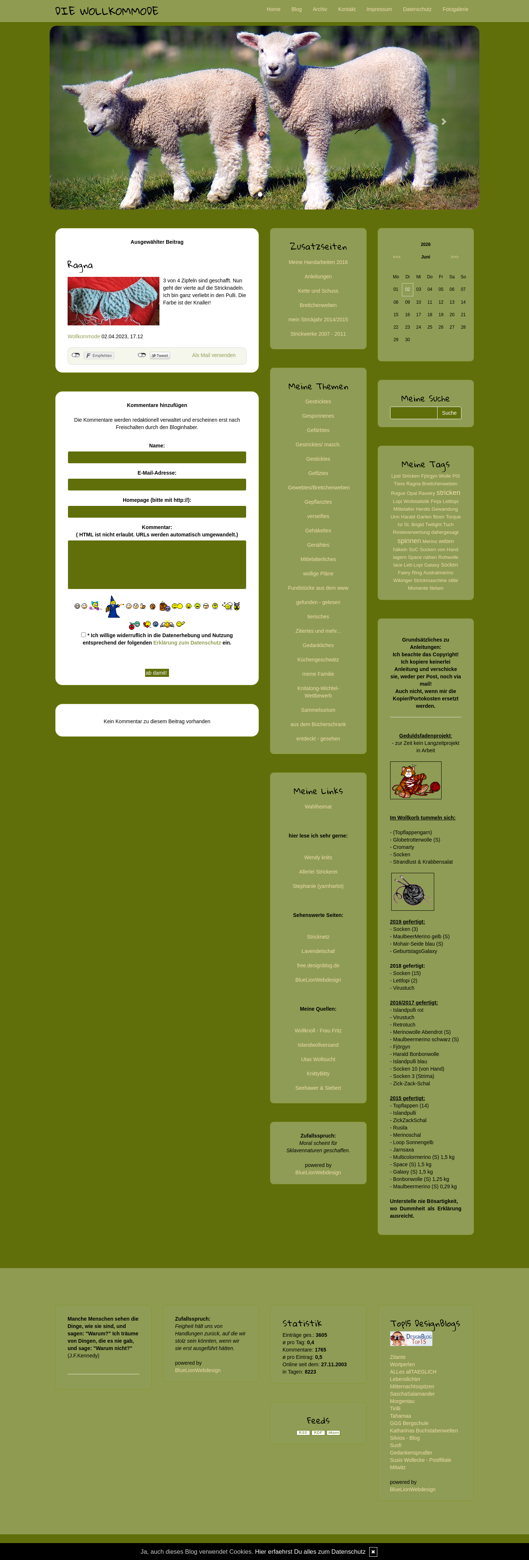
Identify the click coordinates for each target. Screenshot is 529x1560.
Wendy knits (318, 857)
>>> (454, 257)
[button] (82, 118)
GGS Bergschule (409, 1423)
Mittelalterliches (318, 559)
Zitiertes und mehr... (318, 631)
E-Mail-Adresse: (157, 473)
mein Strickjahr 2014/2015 (318, 319)
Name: (157, 446)
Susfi (396, 1445)
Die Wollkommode (107, 11)
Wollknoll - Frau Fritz (318, 1031)
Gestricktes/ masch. (318, 444)
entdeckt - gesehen (318, 739)
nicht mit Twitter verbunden (142, 355)
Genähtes (318, 545)
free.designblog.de (318, 965)
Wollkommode (84, 336)
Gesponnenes (318, 416)
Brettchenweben (318, 305)
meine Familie (318, 674)
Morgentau (402, 1401)
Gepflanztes (318, 502)
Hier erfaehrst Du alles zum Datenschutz (310, 1551)
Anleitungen (318, 276)
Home (273, 9)
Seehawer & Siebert (318, 1088)
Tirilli (395, 1408)
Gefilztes (318, 473)
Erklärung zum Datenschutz (187, 643)
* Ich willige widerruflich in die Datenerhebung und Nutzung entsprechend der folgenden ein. (157, 639)
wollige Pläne (318, 573)
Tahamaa (400, 1416)
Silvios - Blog (405, 1438)
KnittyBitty (318, 1074)
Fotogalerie (455, 9)
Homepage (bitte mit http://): (157, 500)
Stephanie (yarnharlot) (318, 886)
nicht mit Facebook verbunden (76, 355)
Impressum (379, 9)
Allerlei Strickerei (318, 872)
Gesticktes (318, 459)
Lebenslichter (405, 1379)
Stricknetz (318, 937)
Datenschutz (417, 9)
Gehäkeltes (318, 530)
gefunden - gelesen (318, 602)
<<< (397, 257)
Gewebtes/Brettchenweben (319, 487)
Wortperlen (402, 1364)
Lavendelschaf (318, 951)
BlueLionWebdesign (318, 980)
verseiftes (318, 516)
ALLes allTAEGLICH (413, 1372)
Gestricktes (318, 401)
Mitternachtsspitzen (412, 1386)
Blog (296, 9)
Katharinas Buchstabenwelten (424, 1431)
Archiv (320, 9)
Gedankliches (318, 645)
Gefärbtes (318, 430)
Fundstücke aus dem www (318, 588)
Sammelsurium (318, 710)
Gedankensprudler (411, 1453)
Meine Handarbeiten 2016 (318, 262)
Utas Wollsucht (318, 1059)
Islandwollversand (318, 1045)
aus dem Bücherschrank (318, 724)
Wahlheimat (318, 807)
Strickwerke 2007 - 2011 (318, 334)
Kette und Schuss (318, 291)
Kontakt (346, 9)
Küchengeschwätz (318, 660)
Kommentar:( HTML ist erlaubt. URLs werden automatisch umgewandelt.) (157, 531)
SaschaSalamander (412, 1394)
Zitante (398, 1357)
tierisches (318, 617)
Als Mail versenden (213, 355)
